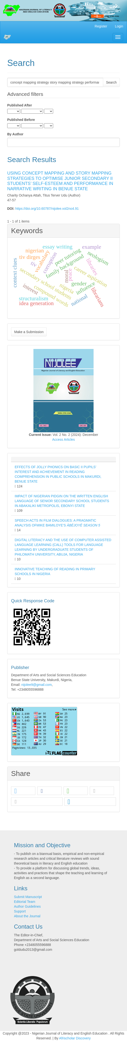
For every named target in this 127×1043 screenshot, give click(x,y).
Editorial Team (24, 902)
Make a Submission (29, 332)
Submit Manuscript (28, 897)
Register (101, 26)
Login (119, 26)
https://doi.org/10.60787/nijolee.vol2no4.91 (47, 208)
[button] (23, 791)
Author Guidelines (27, 906)
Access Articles (63, 439)
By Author (15, 134)
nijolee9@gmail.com (36, 685)
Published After (19, 105)
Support (20, 911)
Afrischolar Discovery (75, 1038)
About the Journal (27, 916)
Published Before (21, 120)
